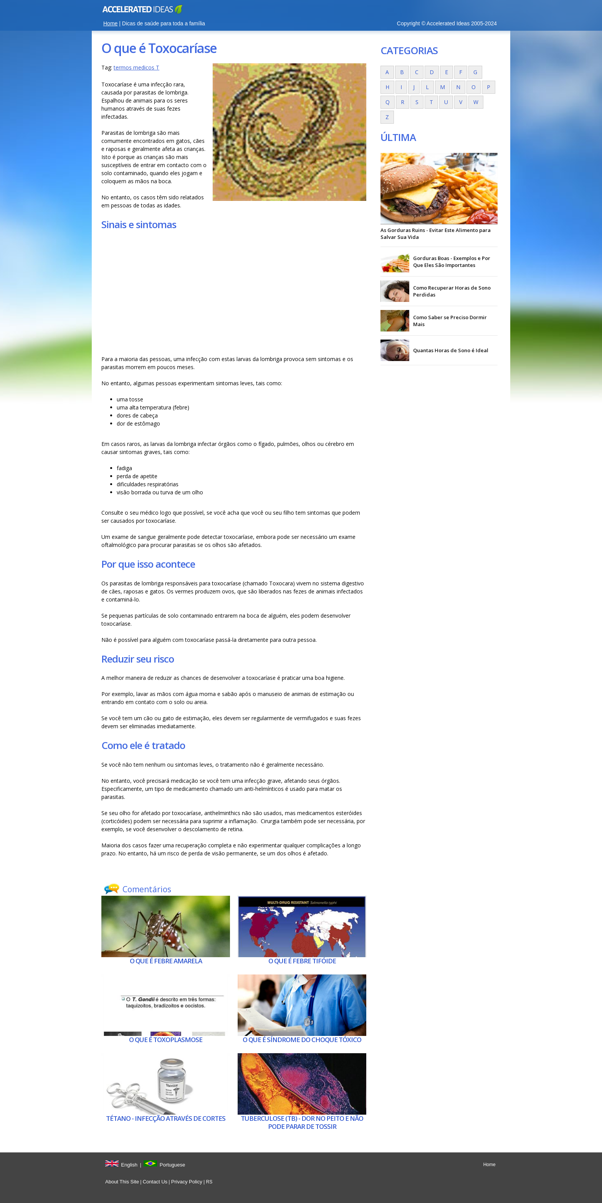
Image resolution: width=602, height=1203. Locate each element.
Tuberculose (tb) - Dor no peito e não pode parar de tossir (302, 1122)
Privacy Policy (186, 1182)
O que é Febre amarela (166, 960)
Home (110, 23)
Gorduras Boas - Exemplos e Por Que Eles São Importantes (451, 261)
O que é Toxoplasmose (165, 1039)
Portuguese (172, 1165)
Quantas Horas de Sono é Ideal (450, 350)
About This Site (122, 1182)
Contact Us (155, 1182)
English (129, 1165)
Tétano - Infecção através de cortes (165, 1118)
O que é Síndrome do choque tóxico (302, 1039)
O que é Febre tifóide (302, 960)
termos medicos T (136, 67)
